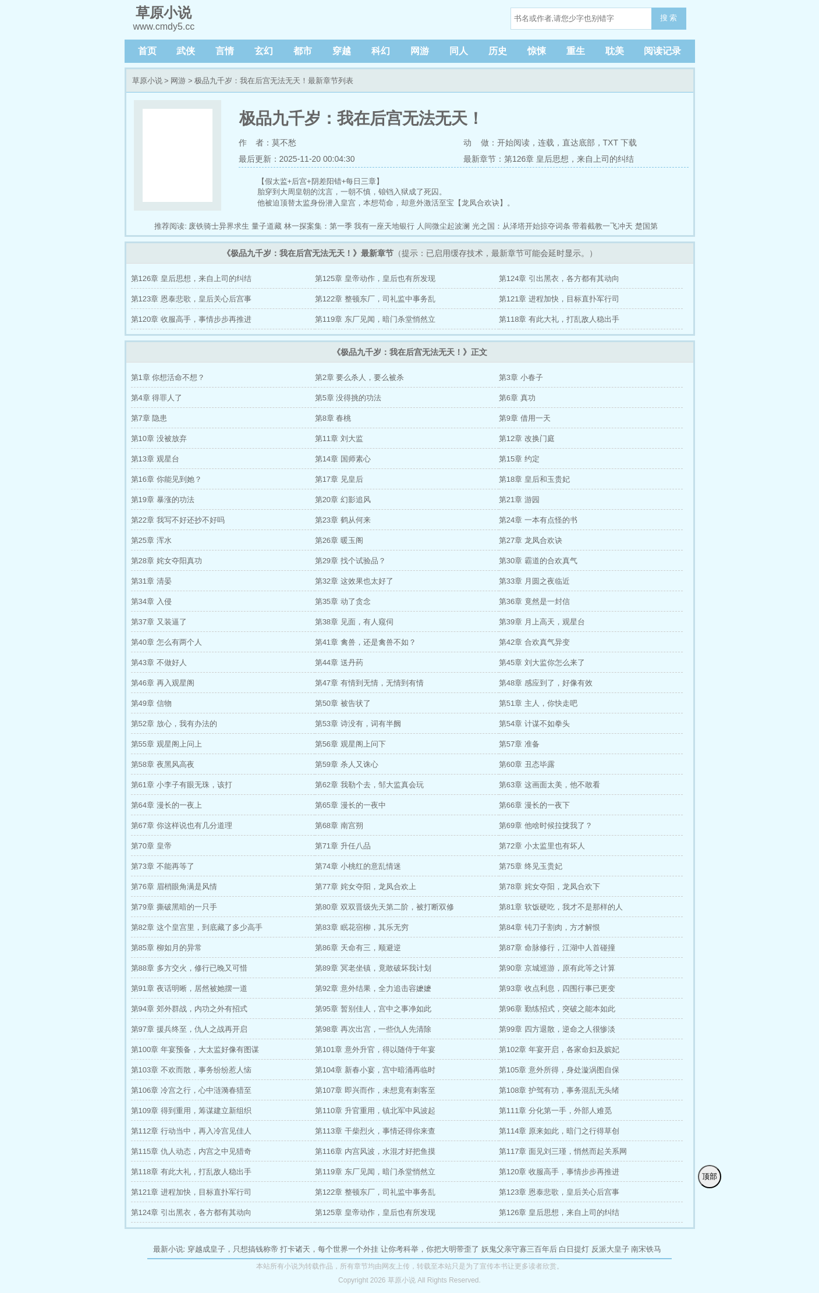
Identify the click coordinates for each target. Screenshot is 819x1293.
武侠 (185, 51)
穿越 (341, 51)
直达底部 (578, 142)
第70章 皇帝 (151, 845)
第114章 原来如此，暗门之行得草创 (559, 1131)
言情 (224, 51)
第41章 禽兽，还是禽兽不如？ (365, 642)
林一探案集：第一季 (318, 226)
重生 (575, 51)
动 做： (480, 142)
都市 (302, 51)
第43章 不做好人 (159, 662)
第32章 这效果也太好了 (354, 581)
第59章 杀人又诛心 (346, 764)
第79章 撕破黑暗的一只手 (174, 907)
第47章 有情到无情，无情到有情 (369, 683)
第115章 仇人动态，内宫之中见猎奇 (191, 1151)
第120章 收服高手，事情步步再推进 (191, 319)
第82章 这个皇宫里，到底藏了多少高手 (197, 927)
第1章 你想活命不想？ (168, 377)
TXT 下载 (620, 142)
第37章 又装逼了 (159, 621)
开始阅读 (513, 142)
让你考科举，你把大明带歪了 (430, 1249)
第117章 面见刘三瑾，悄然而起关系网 (563, 1151)
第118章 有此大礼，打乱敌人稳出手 (559, 319)
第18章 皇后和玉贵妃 (534, 479)
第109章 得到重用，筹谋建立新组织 (191, 1110)
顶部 (709, 1176)
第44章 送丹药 (339, 662)
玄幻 (263, 51)
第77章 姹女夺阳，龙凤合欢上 (365, 886)
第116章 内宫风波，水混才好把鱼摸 (375, 1151)
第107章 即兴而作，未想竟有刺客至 (375, 1090)
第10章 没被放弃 (159, 438)
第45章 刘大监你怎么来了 (542, 662)
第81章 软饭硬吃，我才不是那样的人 (561, 907)
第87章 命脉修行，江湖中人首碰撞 (557, 947)
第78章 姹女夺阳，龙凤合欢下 (549, 886)
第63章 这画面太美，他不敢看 (549, 784)
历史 (497, 51)
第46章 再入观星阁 (162, 683)
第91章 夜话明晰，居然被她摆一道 (189, 988)
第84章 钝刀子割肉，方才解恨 (549, 927)
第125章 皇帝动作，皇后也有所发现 (375, 278)
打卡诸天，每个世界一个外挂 (329, 1249)
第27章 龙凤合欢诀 (530, 540)
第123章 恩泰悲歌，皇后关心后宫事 (191, 298)
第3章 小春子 (521, 377)
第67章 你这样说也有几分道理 (181, 825)
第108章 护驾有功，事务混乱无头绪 (559, 1090)
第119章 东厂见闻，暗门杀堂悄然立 (375, 319)
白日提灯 (574, 1249)
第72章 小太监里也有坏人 (542, 845)
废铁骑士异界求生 (219, 226)
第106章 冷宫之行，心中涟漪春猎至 (191, 1090)
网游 (419, 51)
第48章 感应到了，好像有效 (546, 683)
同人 (458, 51)
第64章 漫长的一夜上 (166, 805)
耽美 (614, 51)
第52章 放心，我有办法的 (174, 723)
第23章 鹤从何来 (343, 520)
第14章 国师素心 (343, 458)
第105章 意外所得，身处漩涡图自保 (559, 1069)
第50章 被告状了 (343, 703)
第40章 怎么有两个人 (166, 642)
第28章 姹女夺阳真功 (166, 560)
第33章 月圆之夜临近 (534, 581)
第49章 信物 (151, 703)
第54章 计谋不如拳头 (534, 723)
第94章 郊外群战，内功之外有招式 (189, 1008)
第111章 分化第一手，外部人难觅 (555, 1110)
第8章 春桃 (333, 418)
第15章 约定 (519, 458)
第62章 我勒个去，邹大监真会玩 (369, 784)
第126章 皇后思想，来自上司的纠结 (191, 278)
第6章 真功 (517, 397)
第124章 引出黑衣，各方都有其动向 (559, 278)
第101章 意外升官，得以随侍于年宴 (375, 1049)
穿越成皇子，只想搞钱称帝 (232, 1249)
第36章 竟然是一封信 (534, 601)
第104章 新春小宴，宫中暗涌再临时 (375, 1069)
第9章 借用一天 (525, 418)
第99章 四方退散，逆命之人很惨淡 (557, 1029)
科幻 (380, 51)
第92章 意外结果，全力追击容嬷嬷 (373, 988)
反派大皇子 (610, 1249)
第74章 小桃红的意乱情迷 (358, 866)
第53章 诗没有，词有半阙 (358, 723)
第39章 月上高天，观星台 (542, 621)
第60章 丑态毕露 (527, 764)
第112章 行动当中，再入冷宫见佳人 (191, 1131)
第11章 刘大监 (339, 438)
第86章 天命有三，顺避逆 (358, 947)
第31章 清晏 (151, 581)
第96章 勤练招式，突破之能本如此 (557, 1008)
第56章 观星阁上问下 (350, 744)
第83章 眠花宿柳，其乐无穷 (362, 927)
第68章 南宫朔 (339, 825)
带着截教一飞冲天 (602, 226)
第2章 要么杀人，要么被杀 (360, 377)
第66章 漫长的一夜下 (534, 805)
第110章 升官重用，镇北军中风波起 (375, 1110)
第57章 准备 (519, 744)
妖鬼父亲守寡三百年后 (519, 1249)
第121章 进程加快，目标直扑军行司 (559, 298)
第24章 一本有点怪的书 (538, 520)
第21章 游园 (519, 499)
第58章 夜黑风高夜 (162, 764)
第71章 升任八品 (343, 845)
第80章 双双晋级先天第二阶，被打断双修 (384, 907)
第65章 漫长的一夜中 (350, 805)
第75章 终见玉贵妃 (530, 866)
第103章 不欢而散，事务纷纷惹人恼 (191, 1069)
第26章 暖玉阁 (339, 540)
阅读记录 (662, 51)
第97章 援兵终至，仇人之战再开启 (189, 1029)
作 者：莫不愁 (268, 142)
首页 (147, 51)
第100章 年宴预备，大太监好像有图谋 (195, 1049)
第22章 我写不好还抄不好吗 (178, 520)
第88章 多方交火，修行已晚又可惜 (189, 968)
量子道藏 (266, 226)
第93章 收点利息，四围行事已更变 (557, 988)
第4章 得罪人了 (157, 397)
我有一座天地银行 (384, 226)
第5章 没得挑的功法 (348, 397)
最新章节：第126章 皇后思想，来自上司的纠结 (548, 159)
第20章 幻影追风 (343, 499)
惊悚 (536, 51)
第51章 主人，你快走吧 (538, 703)
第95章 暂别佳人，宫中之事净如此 (373, 1008)
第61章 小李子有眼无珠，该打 (181, 784)
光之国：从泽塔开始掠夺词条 (521, 226)
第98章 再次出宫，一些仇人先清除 (373, 1029)
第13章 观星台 (155, 458)
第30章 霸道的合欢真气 (538, 560)
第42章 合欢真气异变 (534, 642)
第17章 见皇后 (339, 479)
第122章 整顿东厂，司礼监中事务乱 (375, 298)
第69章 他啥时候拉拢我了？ (546, 825)
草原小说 (147, 80)
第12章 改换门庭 (527, 438)
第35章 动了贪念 (343, 601)
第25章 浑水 (151, 540)
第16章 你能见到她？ (166, 479)
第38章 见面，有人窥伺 (354, 621)
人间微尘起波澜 (443, 226)
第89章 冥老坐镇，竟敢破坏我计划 (373, 968)
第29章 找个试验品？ (350, 560)
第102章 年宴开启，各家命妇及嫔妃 (559, 1049)
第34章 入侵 (151, 601)
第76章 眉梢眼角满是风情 (174, 886)
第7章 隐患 (149, 418)
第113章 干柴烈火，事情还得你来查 (375, 1131)
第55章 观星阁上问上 (166, 744)
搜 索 (669, 17)
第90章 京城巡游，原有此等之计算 (557, 968)
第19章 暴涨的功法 (162, 499)
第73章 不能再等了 (162, 866)
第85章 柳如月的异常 (166, 947)
